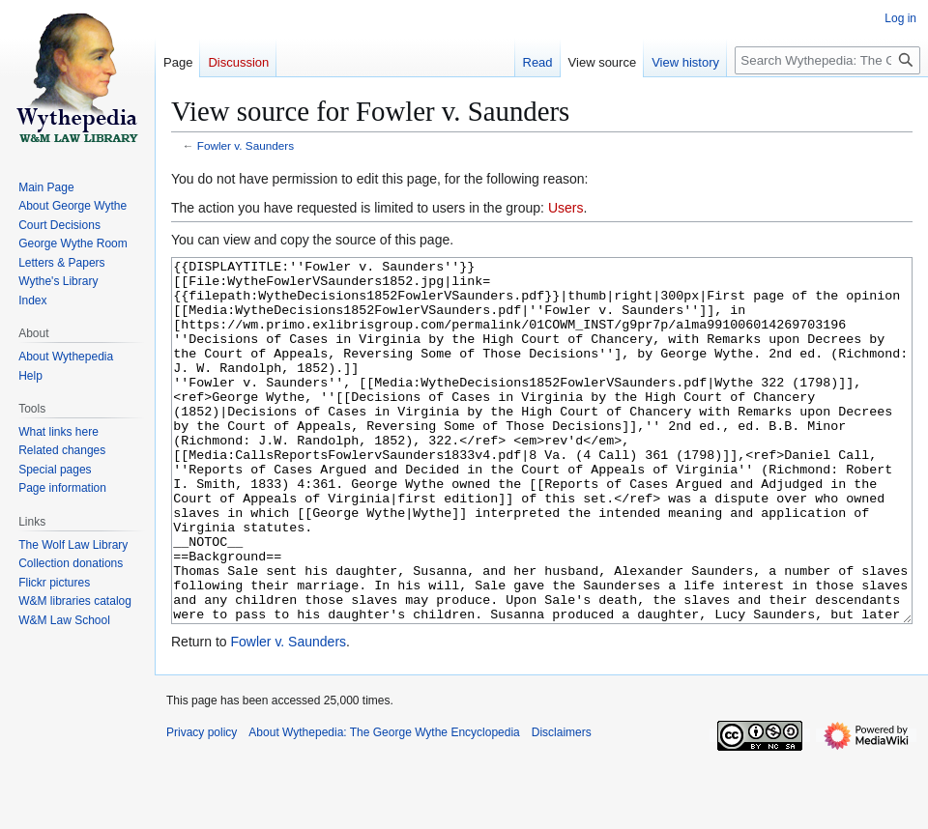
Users (566, 207)
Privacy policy (201, 805)
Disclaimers (562, 805)
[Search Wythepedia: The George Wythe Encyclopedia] (827, 60)
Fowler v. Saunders (245, 145)
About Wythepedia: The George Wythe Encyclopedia (383, 805)
